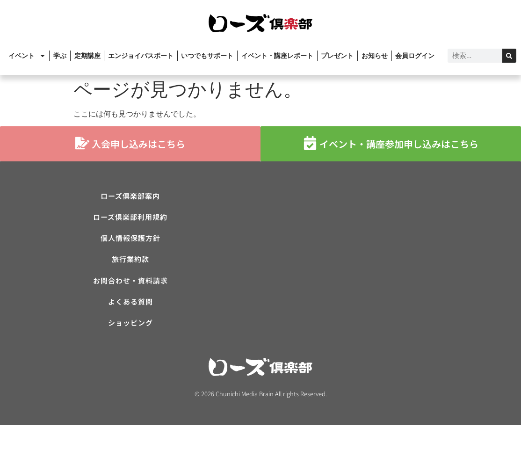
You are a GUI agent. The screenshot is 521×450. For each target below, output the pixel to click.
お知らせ (375, 55)
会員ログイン (414, 55)
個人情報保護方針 (130, 247)
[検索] (509, 56)
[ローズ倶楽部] (390, 259)
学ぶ (59, 55)
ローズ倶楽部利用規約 (130, 222)
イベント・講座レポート (277, 55)
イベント (27, 56)
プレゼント (337, 55)
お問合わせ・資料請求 (130, 297)
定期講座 (87, 55)
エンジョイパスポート (141, 55)
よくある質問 (130, 322)
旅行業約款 (130, 272)
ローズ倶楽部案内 (130, 198)
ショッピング (130, 346)
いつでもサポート (207, 55)
